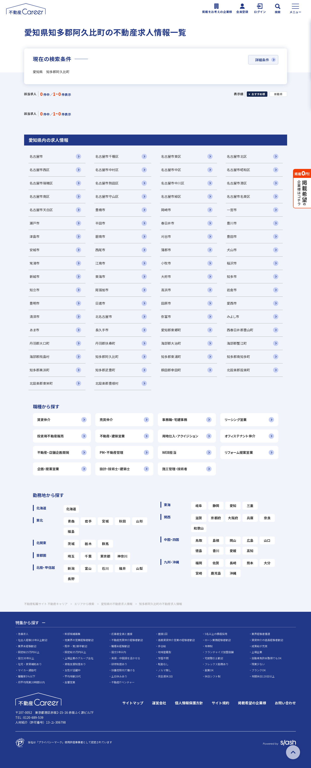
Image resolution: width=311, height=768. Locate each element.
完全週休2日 (165, 676)
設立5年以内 (118, 652)
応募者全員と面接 (121, 634)
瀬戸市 (35, 223)
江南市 (100, 263)
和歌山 (199, 528)
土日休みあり (119, 676)
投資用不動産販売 (50, 436)
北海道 (71, 509)
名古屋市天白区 (41, 209)
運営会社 (159, 702)
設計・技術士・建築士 (115, 468)
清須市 (35, 316)
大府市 (166, 276)
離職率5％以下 (26, 676)
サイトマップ (132, 702)
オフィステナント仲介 (240, 436)
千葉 (88, 556)
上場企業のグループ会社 (79, 658)
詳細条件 (262, 59)
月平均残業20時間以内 (31, 682)
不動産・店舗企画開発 (53, 452)
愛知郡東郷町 (171, 330)
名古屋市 (36, 156)
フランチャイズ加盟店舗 (219, 652)
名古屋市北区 (237, 156)
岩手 (88, 521)
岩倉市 (232, 290)
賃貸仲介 (44, 419)
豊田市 (232, 236)
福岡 (198, 563)
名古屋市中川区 (173, 183)
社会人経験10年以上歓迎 (32, 640)
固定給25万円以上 (28, 652)
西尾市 (100, 249)
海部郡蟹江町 (237, 343)
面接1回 (162, 634)
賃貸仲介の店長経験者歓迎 (267, 640)
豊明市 (35, 303)
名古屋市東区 (171, 156)
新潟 (71, 568)
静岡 (216, 505)
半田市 (100, 223)
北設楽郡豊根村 (107, 383)
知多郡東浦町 (171, 356)
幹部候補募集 (72, 634)
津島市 (35, 236)
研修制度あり (119, 664)
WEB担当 (169, 452)
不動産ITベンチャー (123, 682)
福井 (122, 568)
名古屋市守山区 (107, 196)
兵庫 (250, 518)
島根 (216, 540)
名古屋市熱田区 (107, 183)
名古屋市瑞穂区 (41, 183)
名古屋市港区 (237, 183)
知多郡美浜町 (40, 370)
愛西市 (232, 303)
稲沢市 (232, 263)
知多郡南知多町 (238, 356)
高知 (250, 550)
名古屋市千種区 (107, 156)
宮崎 (198, 573)
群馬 (105, 543)
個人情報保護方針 (189, 702)
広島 (250, 540)
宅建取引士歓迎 (214, 658)
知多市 (232, 276)
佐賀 (216, 563)
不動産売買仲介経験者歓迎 (127, 640)
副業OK (209, 670)
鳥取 (198, 540)
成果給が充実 (259, 646)
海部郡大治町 (171, 343)
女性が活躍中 (72, 670)
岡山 (233, 540)
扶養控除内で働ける (123, 670)
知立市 (35, 290)
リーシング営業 (236, 419)
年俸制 (209, 646)
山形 (139, 521)
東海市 (100, 276)
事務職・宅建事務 (174, 419)
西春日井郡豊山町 (240, 330)
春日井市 (167, 223)
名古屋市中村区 (107, 169)
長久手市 (102, 330)
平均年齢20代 (73, 676)
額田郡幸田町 (171, 370)
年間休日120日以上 (263, 676)
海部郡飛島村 (40, 356)
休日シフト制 (212, 676)
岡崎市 (166, 209)
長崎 (233, 563)
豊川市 (232, 223)
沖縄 (233, 573)
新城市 (35, 276)
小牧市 (166, 263)
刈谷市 (166, 236)
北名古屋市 (103, 316)
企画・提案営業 (48, 468)
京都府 (216, 518)
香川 (216, 550)
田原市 (166, 303)
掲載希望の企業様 (252, 702)
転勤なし (163, 664)
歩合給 (162, 646)
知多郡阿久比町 (107, 356)
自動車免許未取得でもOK (266, 658)
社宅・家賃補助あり (30, 664)
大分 (267, 563)
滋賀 (198, 518)
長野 (71, 578)
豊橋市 (100, 209)
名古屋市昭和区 (238, 169)
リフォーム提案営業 (239, 452)
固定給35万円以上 (75, 652)
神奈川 (122, 556)
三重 (250, 505)
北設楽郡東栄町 (41, 383)
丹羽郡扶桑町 (105, 343)
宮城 (105, 521)
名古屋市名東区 (238, 196)
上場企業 (257, 652)
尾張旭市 (102, 290)
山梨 (139, 568)
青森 (71, 521)
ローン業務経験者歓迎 (218, 640)
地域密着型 (164, 652)
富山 (88, 568)
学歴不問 (163, 658)
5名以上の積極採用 (216, 634)
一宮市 (232, 209)
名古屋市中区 (171, 169)
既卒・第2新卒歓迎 (76, 646)
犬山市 (232, 249)
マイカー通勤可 (27, 670)
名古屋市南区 (40, 196)
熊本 (250, 563)
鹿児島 (216, 573)
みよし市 (233, 316)
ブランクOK (259, 670)
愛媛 (233, 550)
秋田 (122, 521)
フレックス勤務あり (216, 664)
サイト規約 (220, 702)
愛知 (233, 505)
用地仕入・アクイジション (180, 436)
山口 (267, 540)
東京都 (105, 556)
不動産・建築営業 (112, 436)
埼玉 (71, 556)
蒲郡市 (166, 249)
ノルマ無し (164, 670)
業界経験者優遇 (261, 634)
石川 (105, 568)
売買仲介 (106, 419)
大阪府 (233, 518)
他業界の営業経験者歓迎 (79, 640)
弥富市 (166, 316)
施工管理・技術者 (174, 468)
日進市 (100, 303)
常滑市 (35, 263)
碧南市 (100, 236)
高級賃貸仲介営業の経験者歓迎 (176, 640)
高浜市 (166, 290)
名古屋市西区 (40, 169)
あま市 (34, 330)
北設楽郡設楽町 (238, 370)
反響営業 (70, 682)
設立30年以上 (26, 658)
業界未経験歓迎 (27, 646)
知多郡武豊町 (105, 370)
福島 (71, 531)
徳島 (198, 550)
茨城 (71, 543)
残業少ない (258, 664)
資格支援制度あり (75, 664)
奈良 (267, 518)
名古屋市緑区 (171, 196)
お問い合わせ (285, 702)
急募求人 (23, 634)
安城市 (35, 249)
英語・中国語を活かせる (125, 658)
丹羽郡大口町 (40, 343)
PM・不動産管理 (111, 452)
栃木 (88, 543)
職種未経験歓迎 (120, 646)
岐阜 (198, 505)
